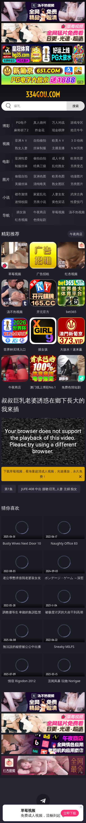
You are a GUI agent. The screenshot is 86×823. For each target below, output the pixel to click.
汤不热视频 (77, 212)
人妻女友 (58, 194)
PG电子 (21, 122)
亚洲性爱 (21, 158)
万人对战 (58, 122)
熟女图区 (58, 184)
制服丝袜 (21, 166)
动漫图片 (76, 176)
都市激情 (21, 194)
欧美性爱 (76, 158)
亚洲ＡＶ (21, 140)
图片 (6, 179)
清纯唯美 (39, 184)
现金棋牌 (58, 130)
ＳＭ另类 (76, 148)
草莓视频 (58, 212)
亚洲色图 (39, 176)
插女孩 (21, 212)
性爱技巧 (76, 202)
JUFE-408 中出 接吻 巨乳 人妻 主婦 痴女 (49, 489)
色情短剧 (39, 220)
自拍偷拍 (39, 140)
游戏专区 (76, 122)
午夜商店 (39, 212)
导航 (6, 215)
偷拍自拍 (39, 158)
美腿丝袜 (21, 184)
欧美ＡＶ (58, 140)
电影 (6, 161)
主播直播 (58, 148)
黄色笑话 (58, 202)
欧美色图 (58, 176)
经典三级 (39, 166)
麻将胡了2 (21, 130)
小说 (6, 197)
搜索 (75, 106)
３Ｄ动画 (76, 140)
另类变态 (76, 166)
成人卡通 (58, 158)
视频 (6, 143)
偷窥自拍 (21, 176)
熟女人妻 (21, 148)
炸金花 (39, 130)
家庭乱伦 (39, 194)
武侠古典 (76, 194)
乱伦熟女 (58, 166)
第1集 (9, 489)
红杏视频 (21, 220)
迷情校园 (21, 202)
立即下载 (69, 813)
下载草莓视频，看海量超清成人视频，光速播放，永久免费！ (42, 474)
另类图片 (76, 184)
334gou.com (43, 94)
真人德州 (39, 122)
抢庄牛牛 (76, 130)
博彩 (6, 125)
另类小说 (39, 202)
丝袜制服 (39, 148)
